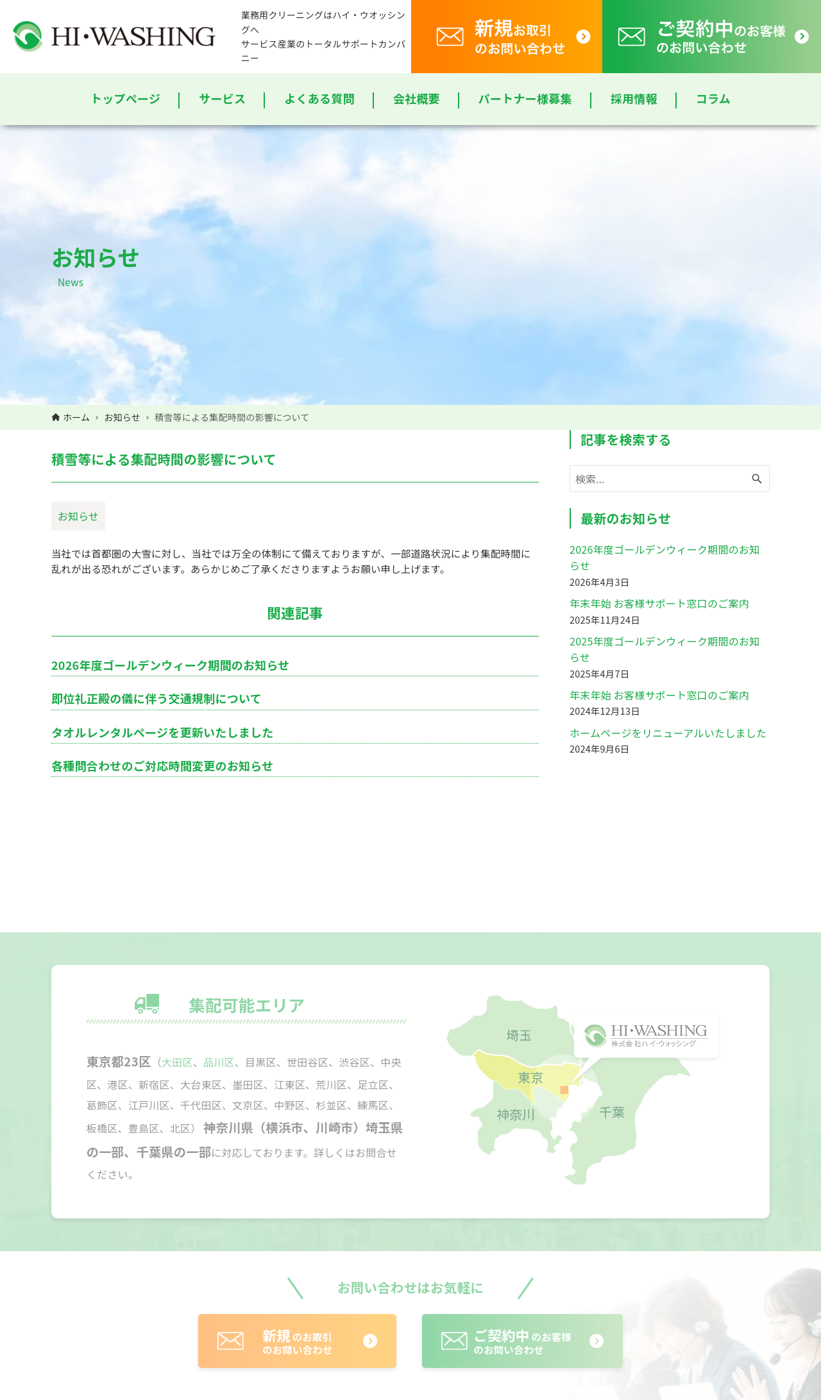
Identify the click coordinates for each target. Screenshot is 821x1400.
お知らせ (78, 516)
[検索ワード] (670, 478)
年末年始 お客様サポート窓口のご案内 (659, 603)
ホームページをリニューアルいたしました (668, 732)
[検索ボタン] (757, 478)
